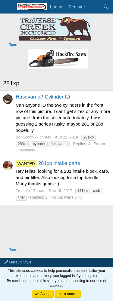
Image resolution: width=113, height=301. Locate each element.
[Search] (106, 6)
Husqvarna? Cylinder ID (43, 97)
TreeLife (23, 190)
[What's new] (94, 6)
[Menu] (8, 7)
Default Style (17, 262)
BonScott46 (26, 137)
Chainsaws (25, 150)
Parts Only (73, 197)
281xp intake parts (48, 163)
